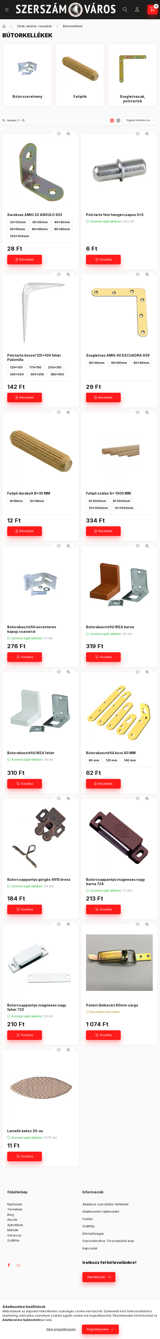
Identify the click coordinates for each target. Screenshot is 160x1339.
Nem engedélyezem (61, 1329)
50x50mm (17, 229)
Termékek (14, 1209)
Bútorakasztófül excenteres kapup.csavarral (31, 629)
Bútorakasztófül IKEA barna (110, 627)
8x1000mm (121, 501)
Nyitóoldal (14, 1204)
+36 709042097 (113, 9)
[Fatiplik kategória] (80, 99)
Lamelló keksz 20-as (25, 1131)
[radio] (118, 120)
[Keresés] (125, 9)
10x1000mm (98, 508)
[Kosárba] (103, 259)
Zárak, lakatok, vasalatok (34, 26)
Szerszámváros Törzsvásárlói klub (108, 1241)
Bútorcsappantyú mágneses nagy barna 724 (115, 881)
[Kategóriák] (6, 9)
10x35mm (36, 501)
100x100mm (19, 236)
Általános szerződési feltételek (105, 1204)
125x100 (16, 367)
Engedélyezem (98, 1329)
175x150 (35, 367)
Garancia (14, 1235)
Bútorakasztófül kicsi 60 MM (111, 753)
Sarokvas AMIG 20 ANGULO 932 (34, 215)
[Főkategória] (4, 26)
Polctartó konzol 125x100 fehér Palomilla (34, 357)
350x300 (57, 374)
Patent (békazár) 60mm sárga (112, 1005)
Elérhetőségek (93, 1233)
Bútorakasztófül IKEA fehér (30, 753)
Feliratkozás (96, 1277)
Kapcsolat (89, 1248)
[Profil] (137, 9)
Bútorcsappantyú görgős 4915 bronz (38, 879)
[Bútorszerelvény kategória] (27, 99)
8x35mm (16, 501)
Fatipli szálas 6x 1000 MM (108, 493)
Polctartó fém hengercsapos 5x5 (115, 215)
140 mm (130, 760)
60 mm (94, 760)
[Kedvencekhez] (59, 134)
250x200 (17, 374)
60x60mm (40, 229)
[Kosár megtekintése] (152, 9)
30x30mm (40, 222)
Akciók (12, 1219)
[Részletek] (24, 259)
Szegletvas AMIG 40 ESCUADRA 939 (118, 355)
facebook (8, 1265)
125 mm (111, 760)
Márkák (12, 1230)
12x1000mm (123, 508)
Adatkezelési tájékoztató (100, 1211)
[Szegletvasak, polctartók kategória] (132, 99)
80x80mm (62, 229)
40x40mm (62, 222)
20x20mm (18, 222)
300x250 (37, 374)
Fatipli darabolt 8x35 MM (28, 493)
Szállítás (13, 1240)
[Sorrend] (140, 120)
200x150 (54, 367)
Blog (10, 1214)
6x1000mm (97, 501)
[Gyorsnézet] (68, 134)
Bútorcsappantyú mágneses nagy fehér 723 (36, 1007)
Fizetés (87, 1219)
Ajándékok (15, 1225)
